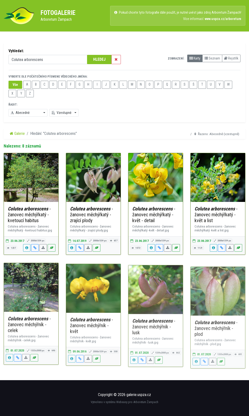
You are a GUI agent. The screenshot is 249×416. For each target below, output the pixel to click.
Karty (194, 58)
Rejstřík (231, 58)
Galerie (17, 133)
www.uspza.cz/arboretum (223, 19)
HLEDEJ (99, 59)
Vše (15, 85)
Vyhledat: (16, 51)
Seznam (212, 58)
